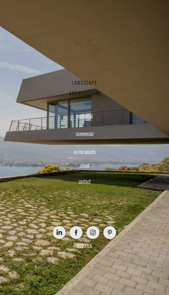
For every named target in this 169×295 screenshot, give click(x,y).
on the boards (85, 152)
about (84, 165)
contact (85, 181)
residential (85, 116)
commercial (85, 134)
